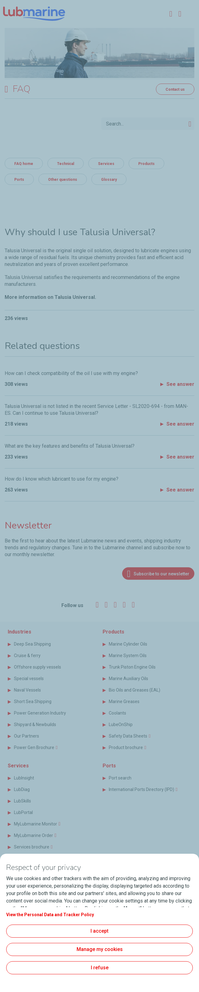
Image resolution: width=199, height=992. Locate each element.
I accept (99, 931)
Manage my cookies (100, 949)
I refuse (99, 968)
